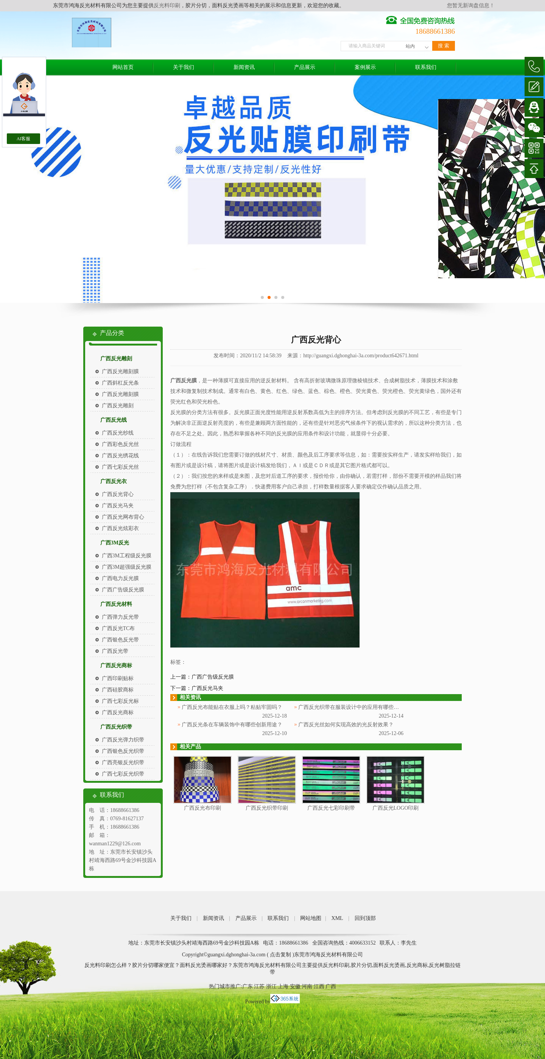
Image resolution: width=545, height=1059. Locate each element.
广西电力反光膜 (120, 578)
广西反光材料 (116, 604)
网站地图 (310, 918)
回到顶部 (365, 918)
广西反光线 (113, 420)
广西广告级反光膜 (123, 590)
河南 (307, 986)
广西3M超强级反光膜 (126, 567)
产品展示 (304, 67)
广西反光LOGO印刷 (395, 808)
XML (337, 918)
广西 (330, 986)
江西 (319, 986)
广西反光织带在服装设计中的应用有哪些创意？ (354, 707)
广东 (247, 986)
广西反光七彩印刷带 (331, 808)
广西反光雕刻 (116, 358)
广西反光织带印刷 (267, 808)
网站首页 (123, 67)
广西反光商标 (116, 665)
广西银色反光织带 (123, 751)
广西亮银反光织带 (123, 762)
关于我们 (183, 67)
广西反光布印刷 (202, 808)
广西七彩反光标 (120, 701)
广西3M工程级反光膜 (126, 555)
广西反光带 (115, 651)
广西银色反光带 (120, 640)
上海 (283, 986)
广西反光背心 (118, 494)
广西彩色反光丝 (120, 444)
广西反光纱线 (118, 433)
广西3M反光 (114, 543)
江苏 (259, 986)
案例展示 (365, 67)
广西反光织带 (116, 727)
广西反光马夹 (118, 505)
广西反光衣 (113, 481)
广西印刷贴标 (118, 678)
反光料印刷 (167, 5)
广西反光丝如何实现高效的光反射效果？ (346, 724)
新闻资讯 (244, 67)
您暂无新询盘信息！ (471, 5)
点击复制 (280, 954)
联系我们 (425, 67)
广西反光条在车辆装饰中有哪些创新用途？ (232, 724)
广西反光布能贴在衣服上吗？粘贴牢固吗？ (232, 707)
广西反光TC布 (118, 628)
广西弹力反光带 (120, 617)
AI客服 (24, 138)
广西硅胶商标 (118, 690)
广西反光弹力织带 (123, 740)
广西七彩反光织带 (123, 774)
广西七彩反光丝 (120, 467)
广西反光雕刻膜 (120, 371)
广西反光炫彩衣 (120, 528)
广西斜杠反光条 (120, 383)
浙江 (271, 986)
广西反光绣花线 (120, 455)
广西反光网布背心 (123, 517)
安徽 (295, 986)
